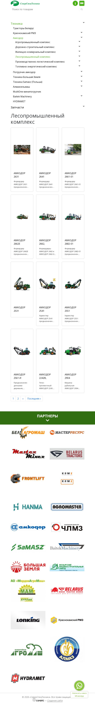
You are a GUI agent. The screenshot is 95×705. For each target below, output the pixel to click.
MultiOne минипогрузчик (27, 91)
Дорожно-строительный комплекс (34, 47)
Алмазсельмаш (21, 86)
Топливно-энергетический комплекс (36, 66)
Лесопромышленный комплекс (32, 56)
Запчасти (17, 107)
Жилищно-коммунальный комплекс (35, 51)
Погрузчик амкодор (24, 72)
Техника (16, 24)
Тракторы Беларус (23, 28)
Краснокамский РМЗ (24, 33)
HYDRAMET (19, 101)
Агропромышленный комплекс (32, 42)
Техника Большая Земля (26, 77)
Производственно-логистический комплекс (40, 61)
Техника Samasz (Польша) (27, 81)
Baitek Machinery (22, 96)
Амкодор (18, 38)
